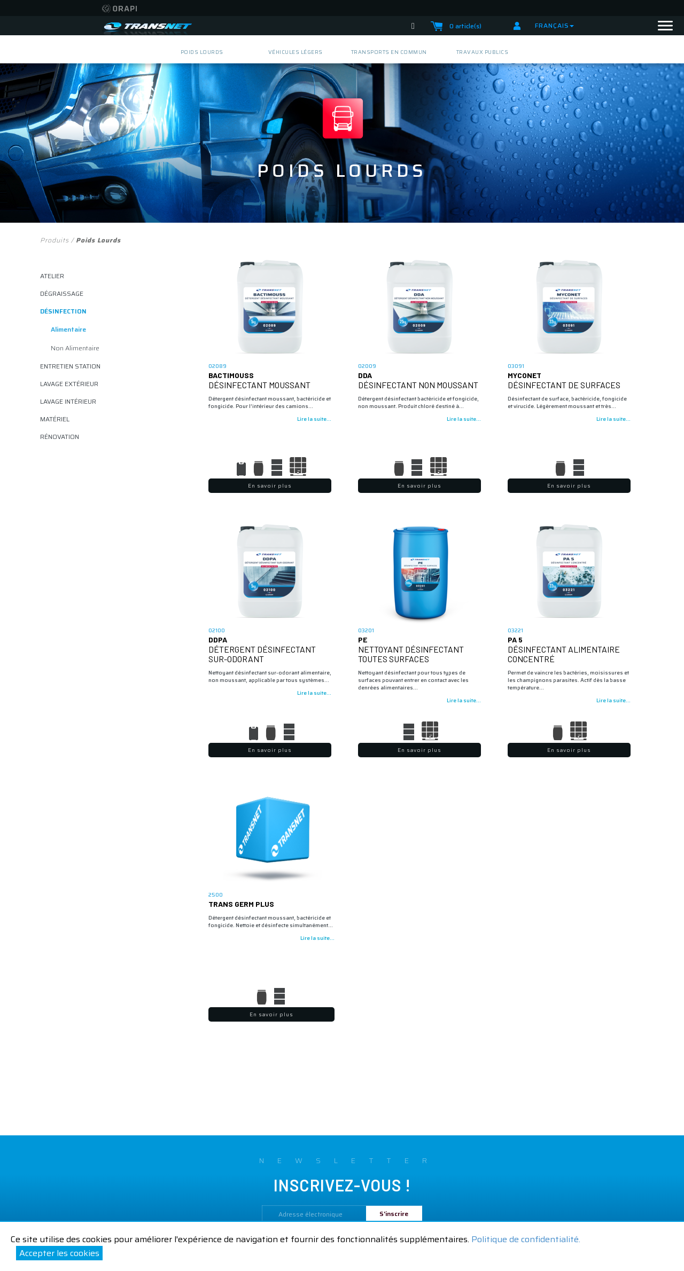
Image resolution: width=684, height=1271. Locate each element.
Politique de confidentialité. (525, 1239)
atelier (52, 276)
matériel (54, 419)
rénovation (59, 436)
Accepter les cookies (59, 1253)
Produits (54, 240)
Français (554, 25)
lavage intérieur (68, 401)
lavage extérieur (69, 384)
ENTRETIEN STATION (70, 366)
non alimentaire (75, 348)
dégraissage (61, 293)
